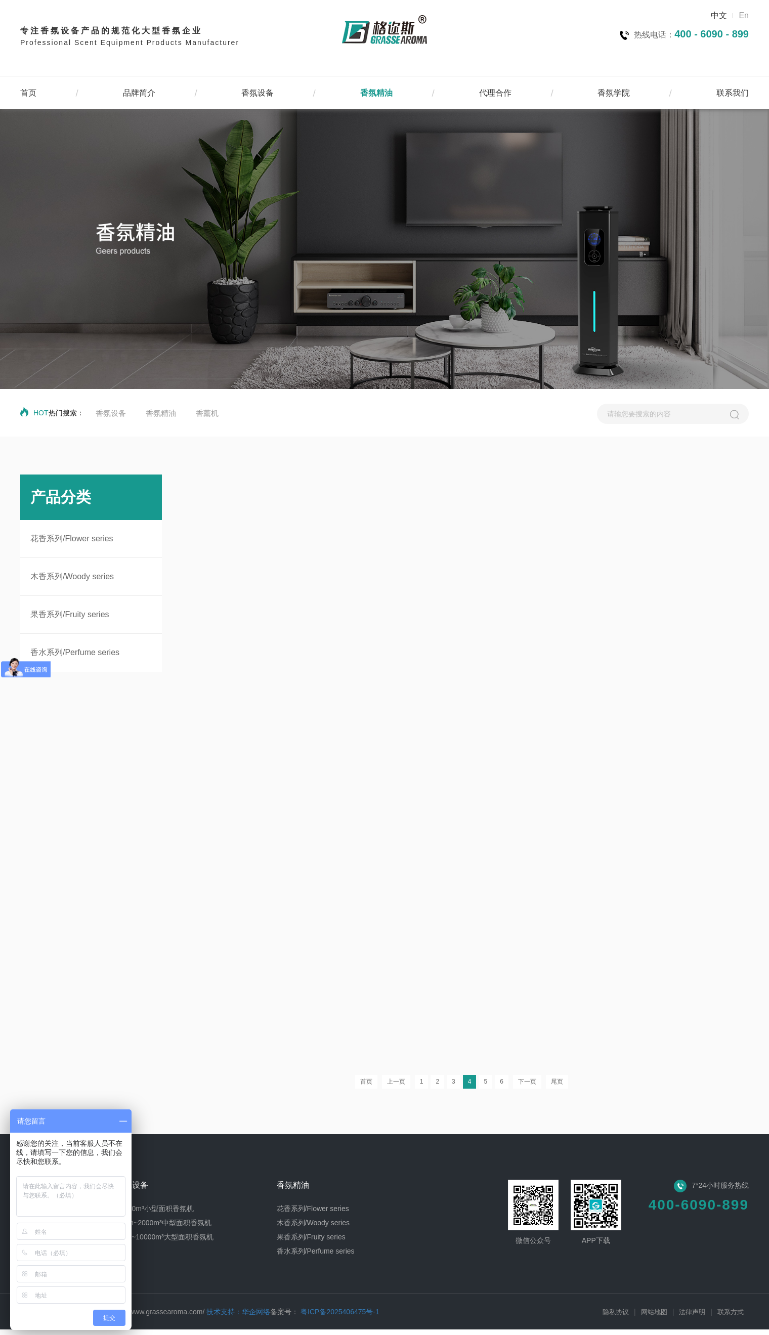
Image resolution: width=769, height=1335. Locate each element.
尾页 (557, 1087)
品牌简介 (139, 93)
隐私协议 (616, 1317)
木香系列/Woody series (72, 576)
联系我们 (732, 93)
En (744, 15)
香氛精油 (376, 93)
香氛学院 (613, 93)
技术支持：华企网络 (238, 1317)
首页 (28, 93)
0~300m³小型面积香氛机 (155, 1214)
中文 (719, 15)
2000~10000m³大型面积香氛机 (164, 1242)
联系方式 (730, 1317)
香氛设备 (257, 93)
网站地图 (654, 1317)
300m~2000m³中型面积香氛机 (163, 1228)
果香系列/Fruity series (69, 614)
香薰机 (207, 413)
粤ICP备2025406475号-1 (338, 1317)
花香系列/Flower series (71, 538)
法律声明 (692, 1317)
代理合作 (495, 93)
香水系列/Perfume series (74, 652)
